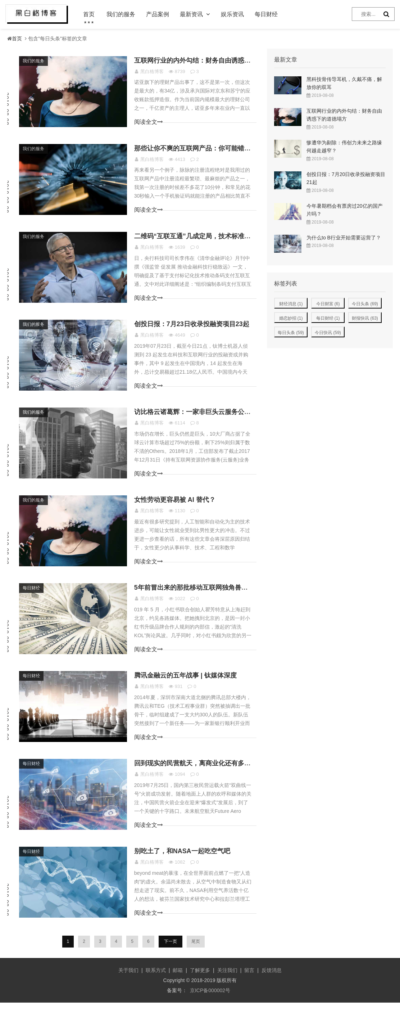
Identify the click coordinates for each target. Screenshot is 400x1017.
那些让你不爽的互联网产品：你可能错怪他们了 (204, 150)
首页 (89, 14)
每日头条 (291, 332)
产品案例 (157, 14)
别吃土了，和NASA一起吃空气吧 (184, 865)
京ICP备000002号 (210, 1005)
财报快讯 (365, 318)
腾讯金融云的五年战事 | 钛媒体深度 (187, 686)
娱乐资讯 (232, 14)
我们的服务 (120, 14)
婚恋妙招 (291, 318)
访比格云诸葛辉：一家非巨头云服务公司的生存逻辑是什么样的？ (230, 418)
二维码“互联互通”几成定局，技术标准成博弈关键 (207, 240)
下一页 (170, 955)
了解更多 (200, 984)
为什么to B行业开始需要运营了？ (343, 237)
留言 (249, 984)
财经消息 (291, 303)
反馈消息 (272, 984)
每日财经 (266, 14)
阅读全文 (148, 123)
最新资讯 (191, 14)
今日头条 (365, 303)
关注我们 (227, 984)
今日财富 (328, 303)
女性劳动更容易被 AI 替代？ (177, 508)
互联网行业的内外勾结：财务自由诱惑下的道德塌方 (210, 61)
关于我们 (128, 984)
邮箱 (178, 984)
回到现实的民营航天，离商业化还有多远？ (197, 775)
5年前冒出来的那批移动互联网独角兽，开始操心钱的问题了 (222, 597)
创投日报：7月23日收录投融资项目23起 (193, 329)
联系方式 (156, 984)
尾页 (195, 955)
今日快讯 (328, 332)
